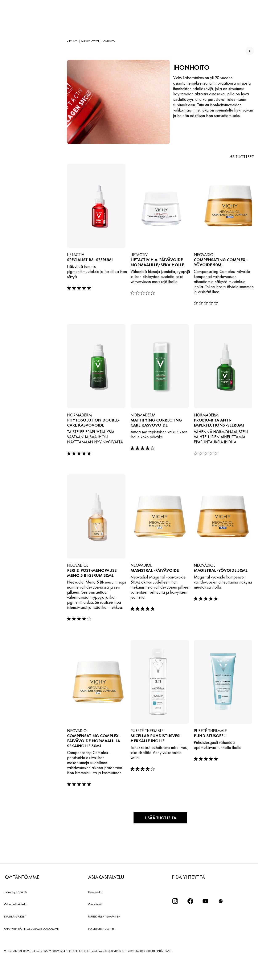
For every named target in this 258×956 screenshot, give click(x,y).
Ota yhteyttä (95, 904)
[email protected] (100, 950)
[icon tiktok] (220, 900)
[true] (249, 51)
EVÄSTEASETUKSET (15, 916)
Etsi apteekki (95, 892)
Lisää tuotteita (160, 817)
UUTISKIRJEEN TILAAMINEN (104, 916)
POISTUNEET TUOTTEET (101, 928)
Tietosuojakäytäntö (15, 892)
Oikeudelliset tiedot (15, 904)
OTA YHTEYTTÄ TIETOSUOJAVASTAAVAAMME (31, 928)
